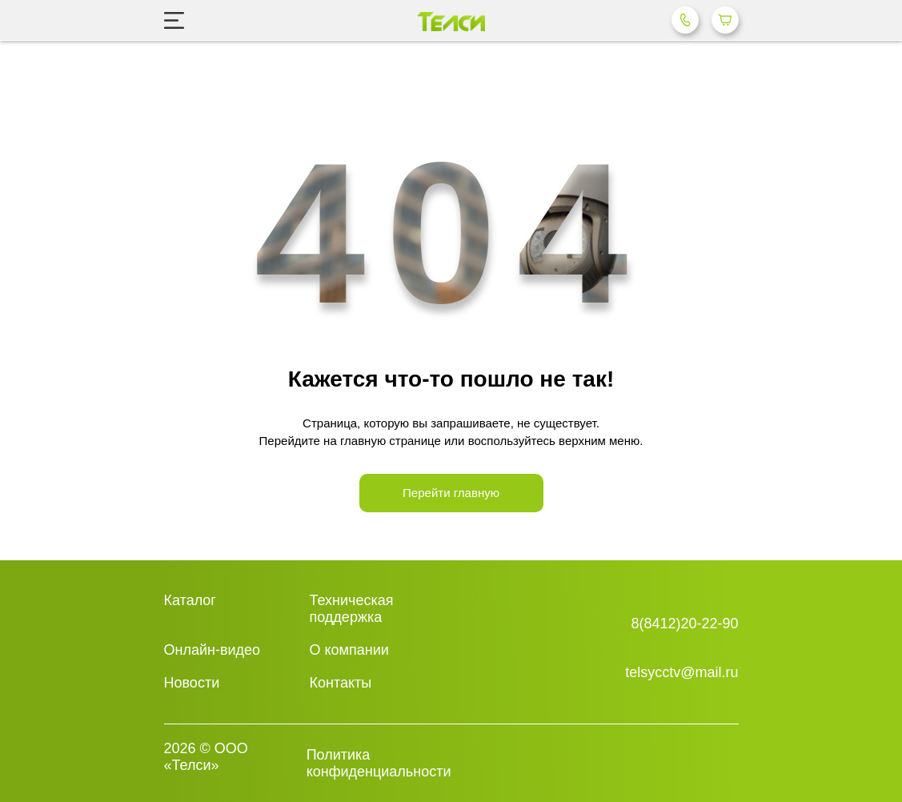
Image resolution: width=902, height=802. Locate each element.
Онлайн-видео (212, 650)
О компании (349, 650)
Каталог (190, 600)
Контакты (341, 683)
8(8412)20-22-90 (684, 624)
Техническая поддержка (352, 608)
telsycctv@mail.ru (681, 672)
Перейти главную (451, 492)
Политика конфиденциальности (379, 763)
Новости (192, 683)
